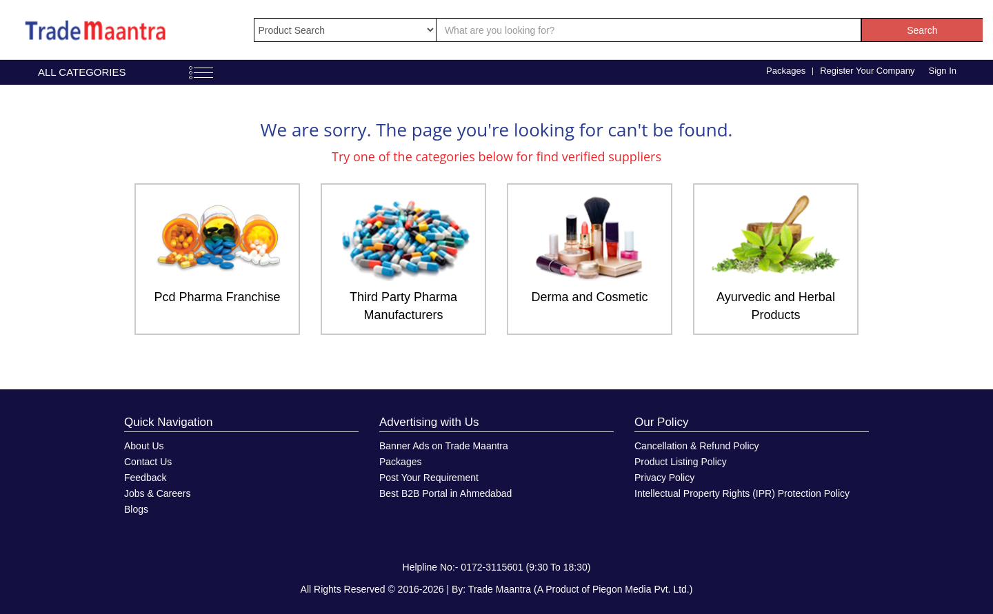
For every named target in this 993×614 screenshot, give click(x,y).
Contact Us (148, 461)
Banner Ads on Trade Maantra (443, 445)
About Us (144, 445)
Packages (785, 70)
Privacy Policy (664, 477)
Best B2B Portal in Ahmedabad (445, 493)
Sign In (942, 70)
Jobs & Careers (157, 493)
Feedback (145, 477)
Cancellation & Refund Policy (696, 445)
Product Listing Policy (680, 461)
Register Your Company (867, 70)
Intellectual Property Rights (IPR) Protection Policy (742, 493)
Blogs (136, 509)
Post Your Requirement (429, 477)
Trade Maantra (499, 589)
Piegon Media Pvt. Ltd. (641, 589)
